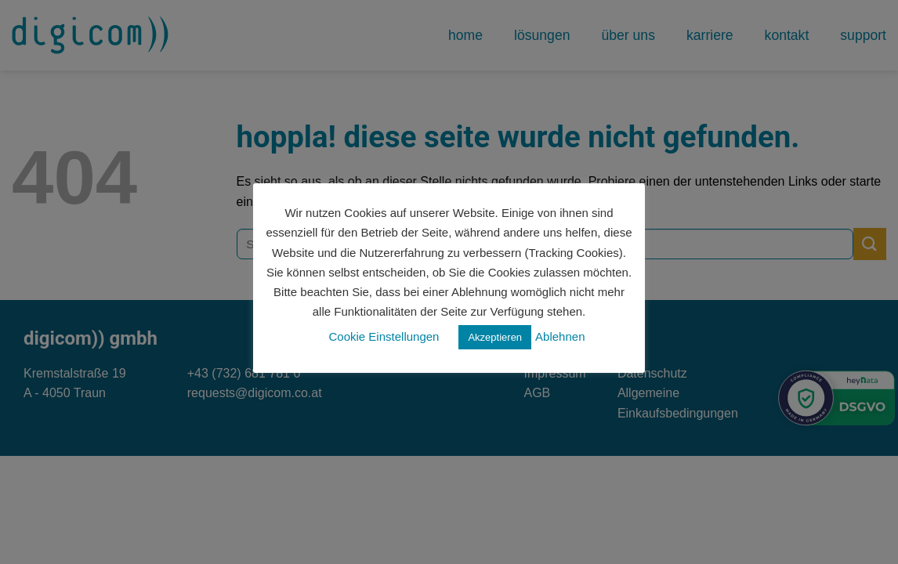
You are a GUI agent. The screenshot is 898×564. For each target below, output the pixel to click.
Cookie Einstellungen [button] (384, 336)
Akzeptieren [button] (495, 337)
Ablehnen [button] (560, 336)
